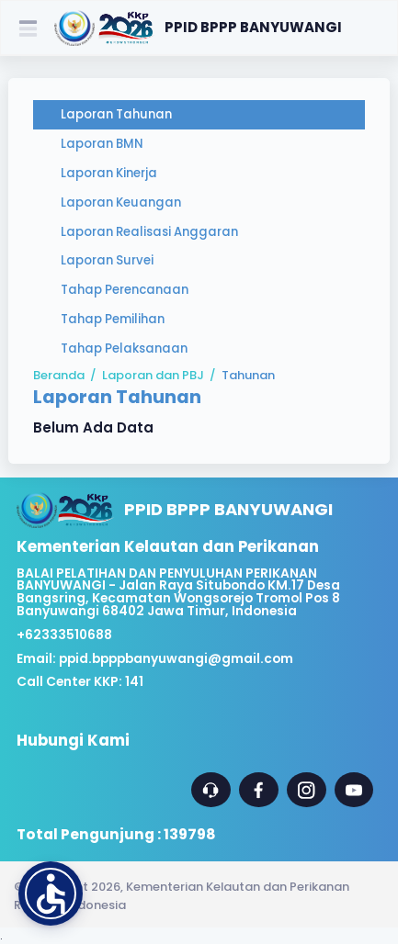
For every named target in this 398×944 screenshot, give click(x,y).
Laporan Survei (107, 260)
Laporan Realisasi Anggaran (149, 232)
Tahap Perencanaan (124, 289)
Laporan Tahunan (116, 114)
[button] (50, 893)
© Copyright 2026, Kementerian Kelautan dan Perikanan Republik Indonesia (181, 895)
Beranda (59, 375)
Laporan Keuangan (121, 202)
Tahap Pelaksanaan (124, 348)
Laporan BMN (102, 143)
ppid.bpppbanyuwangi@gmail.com (176, 659)
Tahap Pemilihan (113, 319)
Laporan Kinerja (109, 173)
